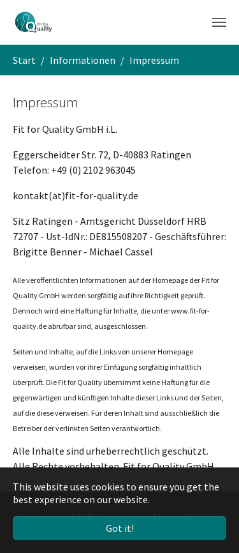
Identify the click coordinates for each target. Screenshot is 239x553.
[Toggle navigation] (219, 22)
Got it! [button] (120, 528)
